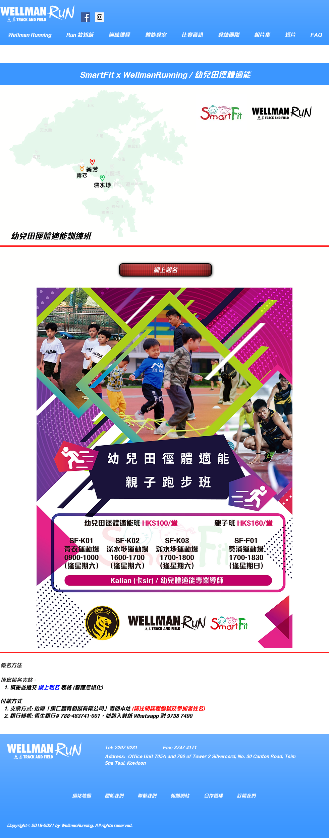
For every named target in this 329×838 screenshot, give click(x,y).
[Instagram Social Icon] (99, 17)
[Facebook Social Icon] (85, 17)
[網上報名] (165, 270)
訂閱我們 (246, 795)
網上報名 (48, 686)
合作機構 (213, 795)
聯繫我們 (147, 795)
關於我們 (114, 795)
